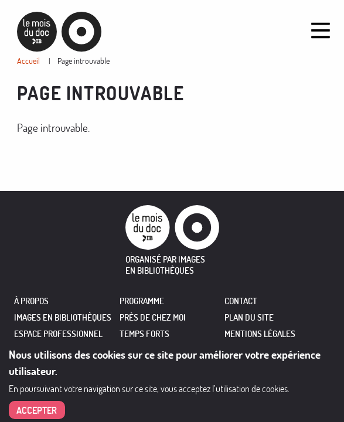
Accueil (28, 60)
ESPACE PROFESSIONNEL (58, 333)
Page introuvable (83, 60)
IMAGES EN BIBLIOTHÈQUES (62, 317)
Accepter (36, 410)
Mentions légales (259, 333)
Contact (240, 301)
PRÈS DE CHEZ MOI (153, 317)
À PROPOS (31, 301)
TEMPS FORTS (144, 333)
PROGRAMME (142, 301)
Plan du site (249, 317)
